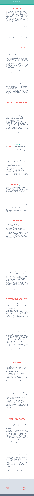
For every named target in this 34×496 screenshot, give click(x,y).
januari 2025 (7, 488)
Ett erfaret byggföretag (17, 184)
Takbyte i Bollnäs (17, 260)
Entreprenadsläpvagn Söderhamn (10, 302)
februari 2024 (7, 489)
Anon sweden (17, 2)
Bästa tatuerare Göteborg (9, 50)
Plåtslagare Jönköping (9, 422)
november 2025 (7, 485)
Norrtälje (10, 187)
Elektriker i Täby (17, 8)
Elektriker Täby (8, 11)
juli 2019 (7, 492)
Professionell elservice (17, 220)
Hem (16, 4)
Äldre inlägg (8, 478)
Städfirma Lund (8, 365)
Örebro (10, 146)
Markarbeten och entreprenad (17, 143)
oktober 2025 (7, 486)
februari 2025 (7, 487)
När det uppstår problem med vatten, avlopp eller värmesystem (25, 487)
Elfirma (7, 223)
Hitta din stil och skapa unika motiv (17, 47)
